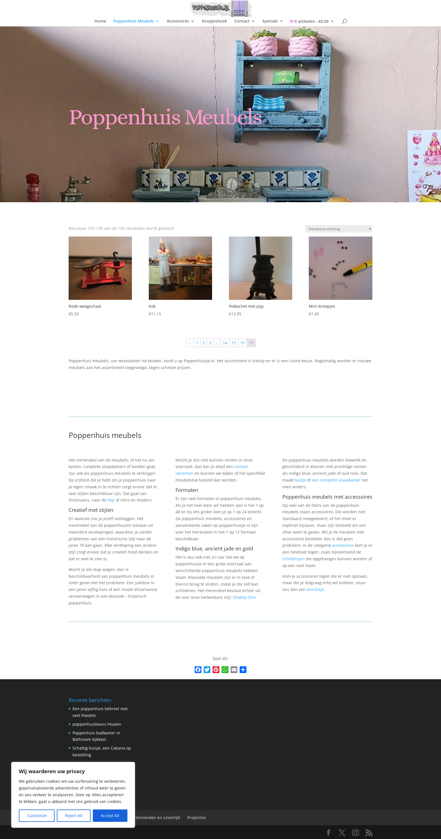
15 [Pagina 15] (233, 342)
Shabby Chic (244, 597)
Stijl (110, 500)
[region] (73, 795)
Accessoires (178, 21)
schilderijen (293, 558)
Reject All (73, 815)
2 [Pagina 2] (203, 342)
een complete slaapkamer (336, 480)
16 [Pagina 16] (242, 342)
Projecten (196, 817)
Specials (270, 21)
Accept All (110, 815)
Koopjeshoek (214, 21)
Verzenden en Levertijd (158, 817)
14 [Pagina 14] (225, 342)
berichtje (315, 589)
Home (100, 21)
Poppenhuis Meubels (133, 21)
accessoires (343, 545)
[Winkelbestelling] (338, 229)
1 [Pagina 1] (197, 342)
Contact (241, 21)
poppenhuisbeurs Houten (97, 724)
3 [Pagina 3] (210, 342)
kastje (300, 480)
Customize (37, 815)
